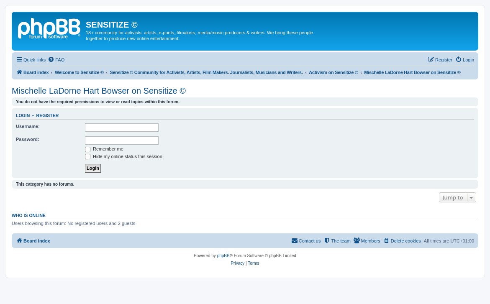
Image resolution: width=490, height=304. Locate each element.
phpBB (223, 255)
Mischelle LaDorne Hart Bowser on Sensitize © (99, 90)
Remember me (104, 148)
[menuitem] (56, 60)
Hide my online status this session (123, 156)
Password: (27, 139)
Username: (28, 126)
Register (47, 115)
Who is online (29, 215)
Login (23, 115)
